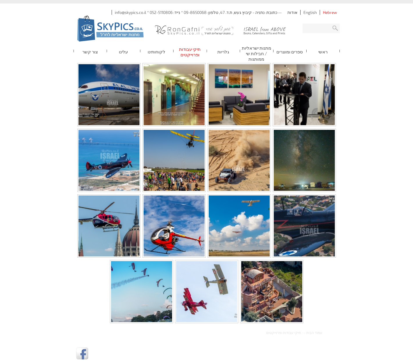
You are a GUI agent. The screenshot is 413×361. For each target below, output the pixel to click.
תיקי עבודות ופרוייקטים (283, 333)
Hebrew (330, 12)
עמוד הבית (314, 333)
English (310, 12)
